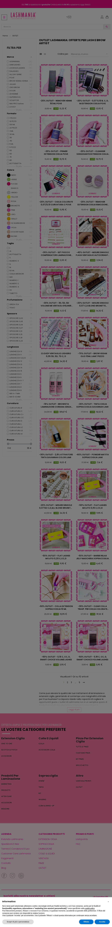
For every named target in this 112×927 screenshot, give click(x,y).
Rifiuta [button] (86, 922)
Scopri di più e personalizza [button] (18, 922)
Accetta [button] (102, 922)
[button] (108, 901)
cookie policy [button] (89, 908)
